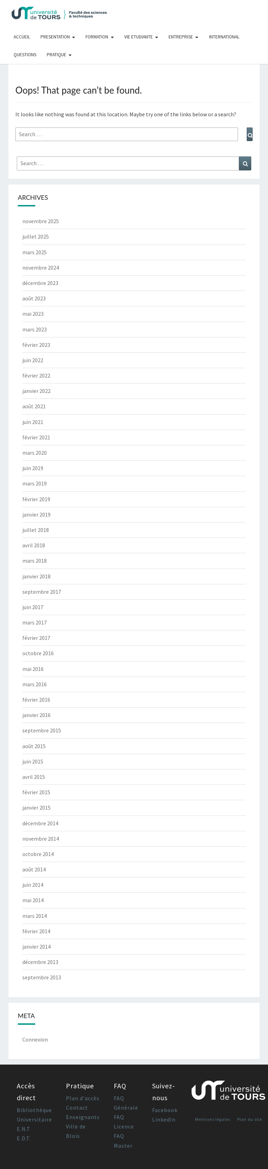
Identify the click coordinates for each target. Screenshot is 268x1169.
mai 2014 (33, 900)
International (224, 37)
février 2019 (36, 499)
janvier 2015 (36, 807)
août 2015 (34, 746)
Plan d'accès (82, 1098)
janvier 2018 (36, 576)
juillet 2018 (35, 529)
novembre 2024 (40, 267)
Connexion (35, 1039)
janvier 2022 (36, 390)
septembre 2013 (41, 977)
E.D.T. (24, 1138)
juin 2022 (32, 360)
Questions (25, 55)
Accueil (22, 37)
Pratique (56, 55)
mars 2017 (34, 622)
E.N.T (23, 1128)
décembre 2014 (40, 823)
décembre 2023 (40, 282)
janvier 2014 (36, 946)
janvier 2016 (36, 714)
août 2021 (34, 406)
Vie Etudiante (138, 37)
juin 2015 (32, 761)
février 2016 (36, 699)
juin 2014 (32, 884)
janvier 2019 (36, 514)
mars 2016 (34, 684)
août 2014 (34, 869)
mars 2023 (34, 329)
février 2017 (36, 637)
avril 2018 (33, 545)
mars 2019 (34, 483)
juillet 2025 (35, 236)
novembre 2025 (40, 221)
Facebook (165, 1109)
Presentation (55, 37)
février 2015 (36, 792)
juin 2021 (32, 421)
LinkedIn (164, 1119)
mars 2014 (34, 915)
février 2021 (36, 437)
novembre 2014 (40, 838)
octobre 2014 (38, 853)
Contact (77, 1107)
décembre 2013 (40, 961)
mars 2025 (34, 252)
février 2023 (36, 344)
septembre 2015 (41, 730)
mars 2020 (34, 452)
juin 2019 (32, 468)
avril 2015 (33, 776)
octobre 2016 (38, 653)
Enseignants (83, 1116)
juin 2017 (32, 607)
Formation (96, 37)
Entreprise (181, 37)
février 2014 (36, 931)
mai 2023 (33, 313)
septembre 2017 (41, 591)
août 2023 (34, 298)
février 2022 (36, 375)
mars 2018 (34, 560)
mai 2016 (33, 668)
